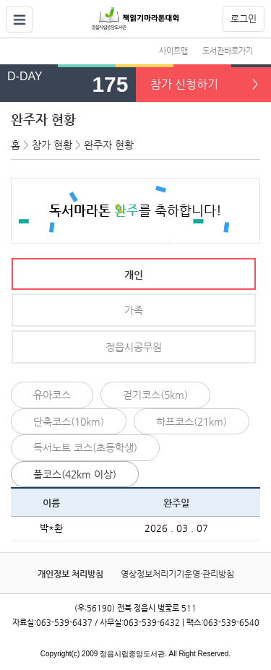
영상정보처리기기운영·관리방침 (177, 574)
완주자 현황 (43, 118)
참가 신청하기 (184, 84)
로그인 (244, 18)
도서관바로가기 (227, 51)
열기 (20, 20)
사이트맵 (173, 51)
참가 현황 (52, 144)
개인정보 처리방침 (70, 574)
